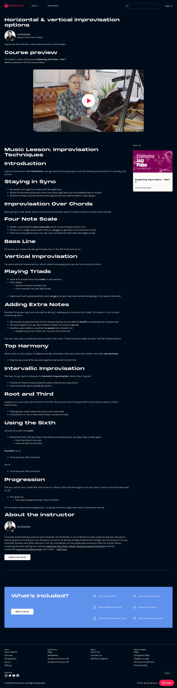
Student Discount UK (58, 659)
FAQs (136, 652)
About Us (95, 652)
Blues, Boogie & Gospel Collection (87, 546)
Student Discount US (58, 662)
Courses (8, 655)
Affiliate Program (99, 659)
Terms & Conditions (144, 662)
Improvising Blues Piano (29, 549)
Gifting (7, 665)
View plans (53, 5)
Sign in (169, 6)
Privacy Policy (140, 665)
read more (61, 549)
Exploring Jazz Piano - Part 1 (152, 181)
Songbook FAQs (141, 655)
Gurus (7, 662)
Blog (50, 652)
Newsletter (53, 655)
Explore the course (17, 557)
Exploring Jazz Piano (57, 546)
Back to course (22, 611)
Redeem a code (141, 659)
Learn (35, 5)
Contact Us (96, 655)
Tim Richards (23, 34)
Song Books (10, 659)
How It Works (11, 652)
